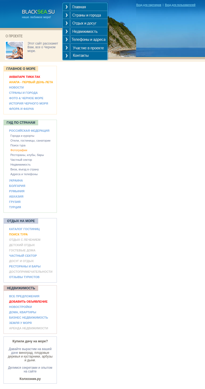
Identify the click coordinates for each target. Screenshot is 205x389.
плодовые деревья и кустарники (28, 354)
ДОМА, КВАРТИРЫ (22, 312)
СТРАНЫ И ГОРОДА (23, 92)
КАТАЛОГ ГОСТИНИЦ (24, 229)
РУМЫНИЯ (17, 191)
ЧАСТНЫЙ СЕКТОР (23, 255)
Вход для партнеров (148, 4)
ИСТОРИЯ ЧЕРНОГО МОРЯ (28, 103)
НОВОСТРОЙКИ (20, 306)
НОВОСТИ (16, 87)
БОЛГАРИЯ (17, 185)
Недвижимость (20, 164)
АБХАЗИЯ (16, 196)
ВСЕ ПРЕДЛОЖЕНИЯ (24, 296)
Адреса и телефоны (24, 174)
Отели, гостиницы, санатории (30, 140)
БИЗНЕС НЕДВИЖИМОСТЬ (28, 317)
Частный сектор (21, 159)
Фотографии (18, 150)
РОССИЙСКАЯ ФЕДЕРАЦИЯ (29, 130)
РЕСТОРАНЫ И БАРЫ (25, 266)
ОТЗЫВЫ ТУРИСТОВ (24, 277)
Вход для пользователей (180, 4)
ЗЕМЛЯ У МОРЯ (20, 322)
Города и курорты (22, 135)
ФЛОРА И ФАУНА (21, 108)
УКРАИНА (16, 180)
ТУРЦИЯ (15, 207)
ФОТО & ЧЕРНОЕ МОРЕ (26, 98)
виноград (26, 353)
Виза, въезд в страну (24, 169)
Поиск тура (17, 145)
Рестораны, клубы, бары (27, 155)
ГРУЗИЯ (15, 201)
